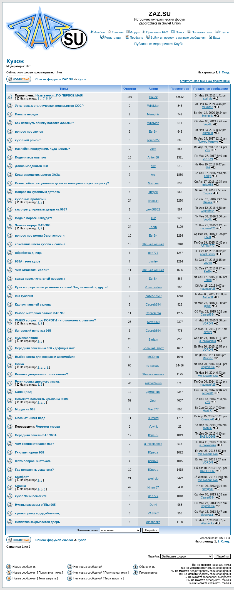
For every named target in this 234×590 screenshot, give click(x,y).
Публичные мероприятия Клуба (158, 44)
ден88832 (153, 209)
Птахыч (153, 200)
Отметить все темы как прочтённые (205, 81)
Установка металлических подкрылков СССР (49, 105)
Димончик (153, 391)
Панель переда (26, 114)
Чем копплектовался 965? (34, 443)
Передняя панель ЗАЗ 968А (36, 435)
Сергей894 (208, 210)
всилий (153, 461)
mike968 (207, 184)
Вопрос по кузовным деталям (38, 192)
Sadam (153, 339)
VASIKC (153, 513)
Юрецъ (153, 435)
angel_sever (207, 254)
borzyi (207, 176)
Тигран (153, 192)
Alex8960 (153, 322)
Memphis (153, 114)
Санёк (153, 97)
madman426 (207, 228)
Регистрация (111, 37)
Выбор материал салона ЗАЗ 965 (40, 313)
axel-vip (207, 98)
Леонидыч (207, 514)
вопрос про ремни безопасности (39, 235)
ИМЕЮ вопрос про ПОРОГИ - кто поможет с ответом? (55, 320)
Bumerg (153, 418)
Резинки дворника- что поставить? (41, 374)
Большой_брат (153, 348)
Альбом (97, 32)
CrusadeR (207, 419)
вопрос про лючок (29, 131)
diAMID (207, 428)
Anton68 (208, 133)
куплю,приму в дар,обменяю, (37, 513)
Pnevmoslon (153, 287)
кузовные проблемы (30, 199)
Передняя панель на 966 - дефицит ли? (45, 348)
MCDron (153, 356)
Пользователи (200, 32)
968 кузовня (24, 296)
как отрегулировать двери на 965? (41, 209)
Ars (153, 174)
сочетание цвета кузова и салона (40, 244)
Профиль (134, 37)
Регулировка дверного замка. (37, 381)
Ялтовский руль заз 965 (33, 330)
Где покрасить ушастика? (34, 469)
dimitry (153, 261)
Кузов (15, 61)
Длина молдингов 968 (31, 166)
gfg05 (207, 306)
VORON (208, 158)
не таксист (153, 365)
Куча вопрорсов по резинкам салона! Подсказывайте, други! (61, 287)
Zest (153, 148)
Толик (153, 227)
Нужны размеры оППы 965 (35, 504)
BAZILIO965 (207, 436)
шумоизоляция (26, 337)
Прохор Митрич (208, 141)
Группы (222, 32)
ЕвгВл (153, 131)
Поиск (177, 32)
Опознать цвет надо (30, 418)
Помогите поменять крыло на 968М (41, 399)
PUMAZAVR (153, 296)
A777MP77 (208, 245)
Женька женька (153, 244)
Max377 (208, 358)
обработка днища (28, 252)
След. (226, 72)
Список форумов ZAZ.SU (54, 79)
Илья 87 (153, 487)
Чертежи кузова (48, 426)
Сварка (20, 485)
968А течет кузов (28, 261)
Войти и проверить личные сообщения (176, 37)
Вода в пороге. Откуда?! (33, 218)
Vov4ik (208, 124)
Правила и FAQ (155, 32)
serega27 (153, 140)
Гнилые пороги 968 (29, 452)
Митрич (153, 183)
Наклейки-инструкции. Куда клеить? (42, 148)
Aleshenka (153, 522)
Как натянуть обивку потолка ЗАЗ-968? (44, 123)
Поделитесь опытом (30, 157)
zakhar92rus (153, 383)
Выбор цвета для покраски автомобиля (45, 356)
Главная (116, 32)
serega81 (207, 393)
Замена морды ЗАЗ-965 (32, 225)
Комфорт (22, 477)
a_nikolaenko (208, 341)
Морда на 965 (25, 409)
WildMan (153, 105)
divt (153, 166)
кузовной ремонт (28, 140)
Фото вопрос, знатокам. (33, 461)
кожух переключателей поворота (40, 278)
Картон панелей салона (33, 304)
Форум (133, 32)
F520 (208, 237)
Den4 (153, 504)
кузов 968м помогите (31, 496)
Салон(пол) (23, 391)
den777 (153, 252)
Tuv (153, 218)
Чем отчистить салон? (32, 270)
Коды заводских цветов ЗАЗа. (38, 174)
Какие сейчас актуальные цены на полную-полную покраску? (62, 183)
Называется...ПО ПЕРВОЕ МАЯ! (59, 95)
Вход (214, 37)
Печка (19, 364)
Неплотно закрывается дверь (37, 522)
